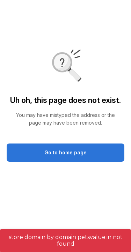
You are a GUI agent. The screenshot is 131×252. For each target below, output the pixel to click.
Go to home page (65, 152)
